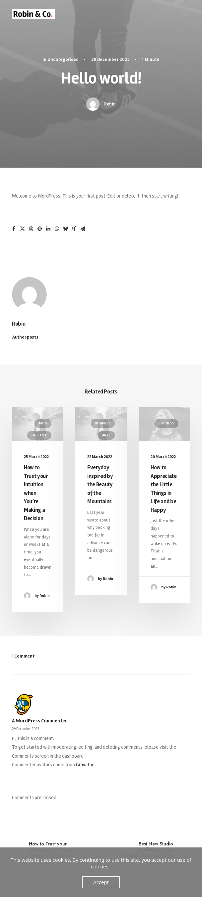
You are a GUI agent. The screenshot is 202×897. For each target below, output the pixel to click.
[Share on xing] (74, 229)
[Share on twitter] (22, 229)
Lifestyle (39, 435)
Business (102, 423)
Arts (43, 423)
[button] (186, 14)
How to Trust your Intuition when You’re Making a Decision (36, 493)
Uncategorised (63, 59)
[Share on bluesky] (65, 229)
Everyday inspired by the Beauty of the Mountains (100, 484)
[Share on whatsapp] (57, 229)
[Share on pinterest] (39, 229)
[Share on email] (83, 229)
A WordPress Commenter (39, 721)
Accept (101, 882)
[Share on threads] (31, 229)
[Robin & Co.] (33, 14)
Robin (110, 104)
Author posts (25, 337)
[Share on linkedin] (48, 229)
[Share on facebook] (14, 229)
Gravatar (84, 765)
